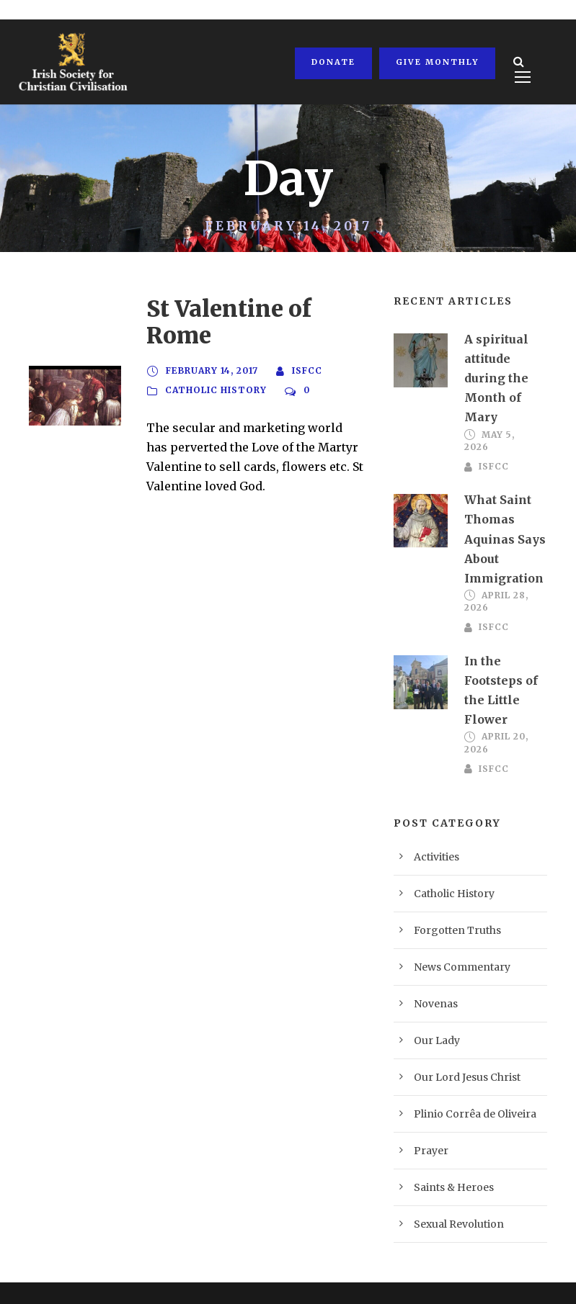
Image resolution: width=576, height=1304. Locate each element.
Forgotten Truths (448, 890)
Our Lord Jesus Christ (458, 1037)
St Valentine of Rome (246, 308)
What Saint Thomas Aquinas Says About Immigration (497, 520)
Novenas (431, 963)
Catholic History (215, 364)
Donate (332, 62)
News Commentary (453, 927)
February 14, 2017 (212, 344)
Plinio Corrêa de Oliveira (464, 1074)
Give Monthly (434, 62)
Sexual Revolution (451, 1184)
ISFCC (307, 344)
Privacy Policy (60, 1272)
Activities (433, 816)
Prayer (427, 1110)
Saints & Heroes (447, 1147)
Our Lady (433, 1000)
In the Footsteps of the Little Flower (503, 660)
